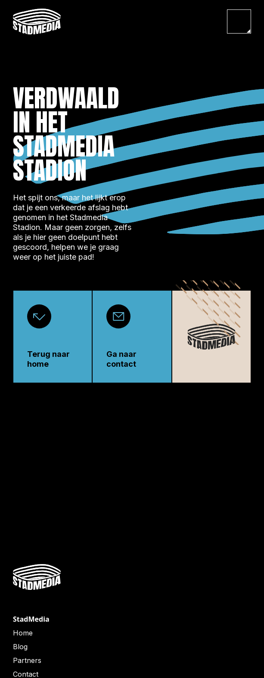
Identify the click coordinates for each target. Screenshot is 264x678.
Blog (20, 646)
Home (23, 633)
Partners (27, 660)
